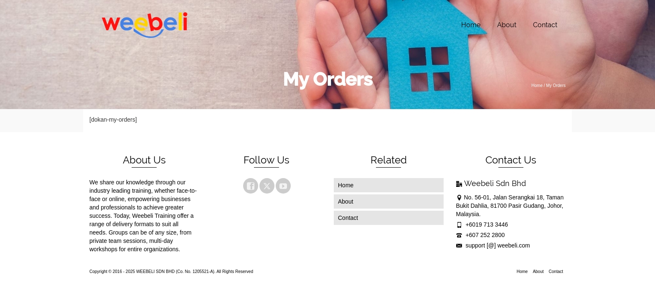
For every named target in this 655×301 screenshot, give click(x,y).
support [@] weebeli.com (493, 245)
